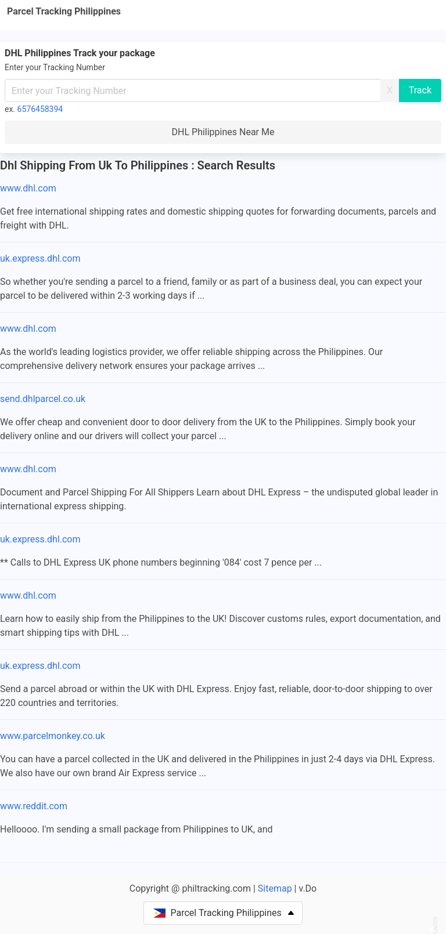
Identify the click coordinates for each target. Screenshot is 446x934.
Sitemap (275, 888)
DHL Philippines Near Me (223, 131)
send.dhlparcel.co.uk (42, 398)
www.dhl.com (28, 188)
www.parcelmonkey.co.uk (52, 735)
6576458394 (40, 109)
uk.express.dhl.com (40, 258)
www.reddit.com (33, 806)
